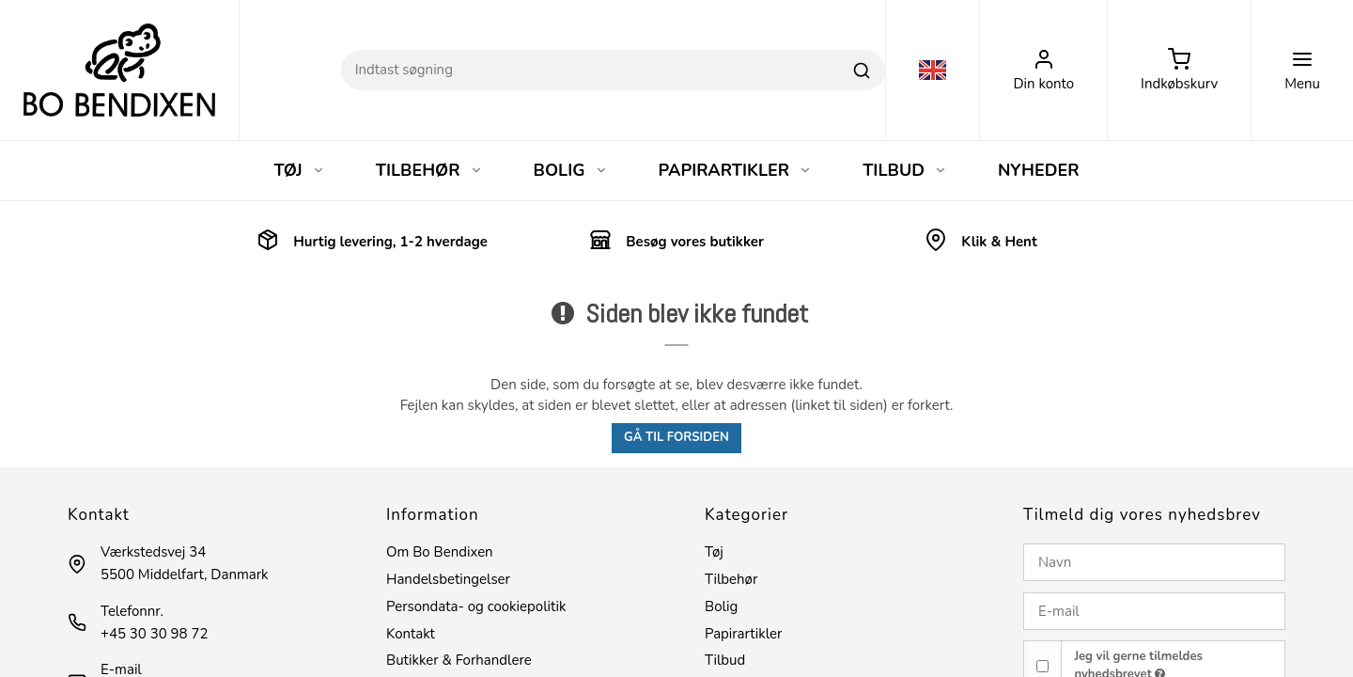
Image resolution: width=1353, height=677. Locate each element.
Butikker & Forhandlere (459, 660)
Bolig (721, 606)
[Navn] (1154, 562)
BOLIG (571, 170)
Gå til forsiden (676, 437)
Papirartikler (743, 633)
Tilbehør (731, 579)
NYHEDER (1039, 170)
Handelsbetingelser (448, 579)
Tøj (714, 552)
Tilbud (725, 660)
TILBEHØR (429, 170)
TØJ (298, 170)
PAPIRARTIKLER (736, 170)
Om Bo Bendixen (439, 552)
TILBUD (905, 170)
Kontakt (410, 633)
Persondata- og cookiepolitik (476, 606)
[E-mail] (1154, 611)
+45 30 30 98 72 (154, 633)
